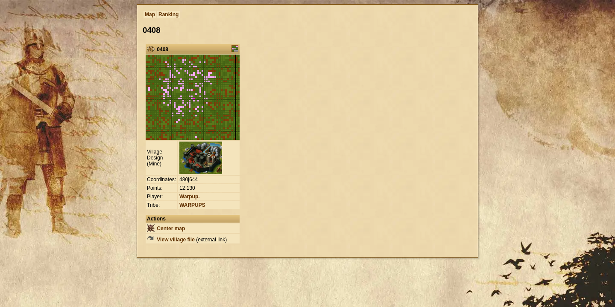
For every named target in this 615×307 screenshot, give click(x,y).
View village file (171, 240)
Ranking (168, 14)
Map (150, 14)
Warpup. (189, 197)
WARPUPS (192, 205)
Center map (166, 229)
